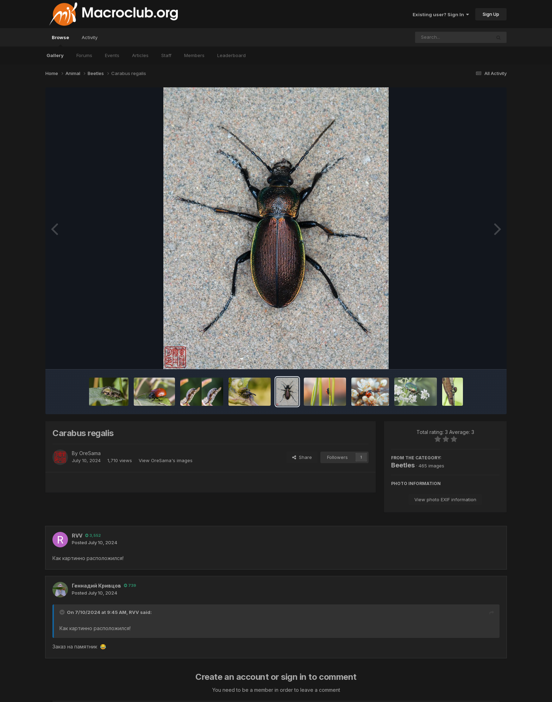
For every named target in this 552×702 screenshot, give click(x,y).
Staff (166, 55)
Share (302, 457)
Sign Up (491, 14)
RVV (77, 536)
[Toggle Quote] (62, 612)
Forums (84, 55)
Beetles (403, 465)
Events (112, 55)
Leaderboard (231, 55)
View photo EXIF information (445, 499)
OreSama (90, 453)
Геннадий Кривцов (96, 586)
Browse (60, 40)
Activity (90, 37)
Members (194, 55)
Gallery (55, 55)
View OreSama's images (166, 460)
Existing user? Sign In (441, 14)
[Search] (433, 37)
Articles (140, 55)
